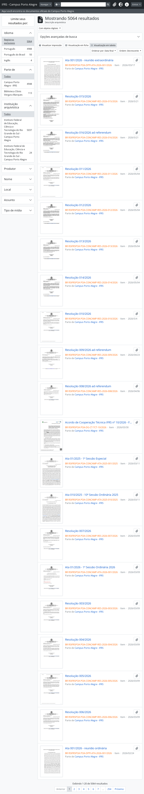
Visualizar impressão (50, 45)
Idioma (8, 33)
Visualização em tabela (103, 45)
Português (18, 49)
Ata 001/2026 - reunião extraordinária (89, 60)
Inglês (18, 61)
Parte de (9, 70)
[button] (114, 4)
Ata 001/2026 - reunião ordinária (86, 748)
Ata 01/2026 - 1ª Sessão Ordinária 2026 (90, 567)
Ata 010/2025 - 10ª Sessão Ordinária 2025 (91, 494)
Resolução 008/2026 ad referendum (88, 386)
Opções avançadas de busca (58, 37)
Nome (8, 179)
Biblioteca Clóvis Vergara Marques (18, 93)
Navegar (45, 4)
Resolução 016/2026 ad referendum (88, 132)
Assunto (9, 200)
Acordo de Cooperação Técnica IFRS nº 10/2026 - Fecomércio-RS (99, 422)
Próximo (119, 789)
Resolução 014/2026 (78, 277)
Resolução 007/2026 (78, 531)
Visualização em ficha (76, 45)
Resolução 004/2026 (78, 639)
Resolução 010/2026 (78, 313)
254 (109, 789)
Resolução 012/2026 (78, 205)
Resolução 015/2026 (78, 96)
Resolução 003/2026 (78, 603)
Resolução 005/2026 (78, 676)
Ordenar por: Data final (103, 50)
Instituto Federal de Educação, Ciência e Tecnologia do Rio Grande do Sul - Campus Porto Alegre (18, 130)
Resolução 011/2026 (78, 169)
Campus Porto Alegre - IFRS (18, 84)
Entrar (135, 4)
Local (7, 189)
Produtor (10, 169)
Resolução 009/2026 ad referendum (88, 350)
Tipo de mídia (13, 210)
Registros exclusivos (18, 41)
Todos (7, 76)
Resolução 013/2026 (78, 241)
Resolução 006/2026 (78, 712)
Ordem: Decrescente (129, 50)
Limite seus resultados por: (18, 21)
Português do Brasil (18, 55)
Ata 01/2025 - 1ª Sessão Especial (85, 458)
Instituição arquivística (11, 105)
